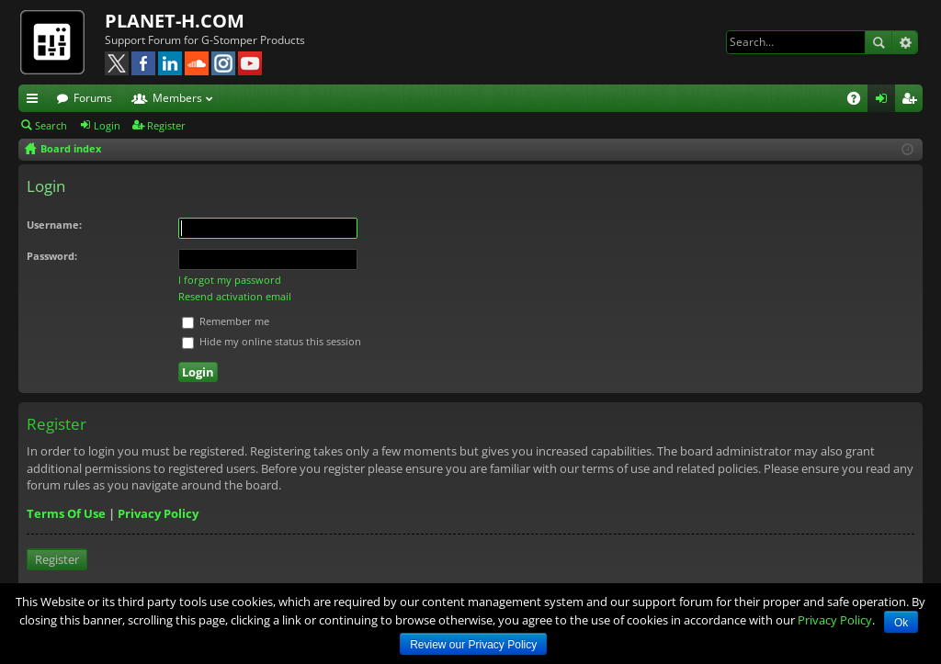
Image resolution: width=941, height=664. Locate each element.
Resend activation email (234, 296)
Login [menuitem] (885, 101)
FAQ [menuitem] (859, 101)
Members (177, 98)
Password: (52, 256)
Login (107, 125)
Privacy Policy (158, 513)
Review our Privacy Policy (473, 644)
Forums (93, 98)
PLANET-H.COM (174, 20)
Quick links (36, 101)
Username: (54, 224)
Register (166, 125)
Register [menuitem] (912, 101)
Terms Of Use (66, 513)
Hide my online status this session (271, 341)
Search (878, 42)
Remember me (225, 321)
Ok (901, 622)
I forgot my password (229, 280)
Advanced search (904, 42)
